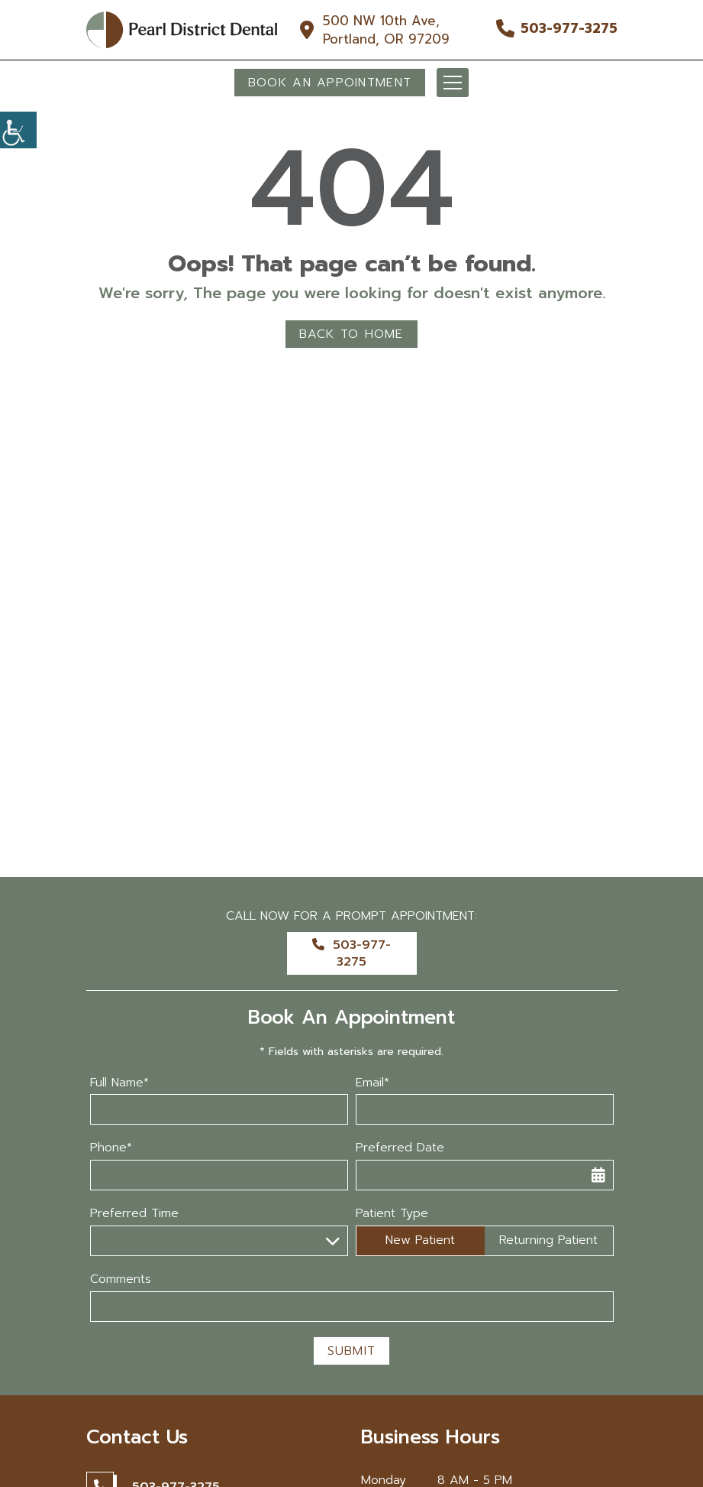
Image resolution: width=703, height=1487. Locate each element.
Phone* (111, 1148)
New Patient (420, 1240)
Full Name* (119, 1083)
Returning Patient (548, 1240)
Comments (120, 1279)
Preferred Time (134, 1214)
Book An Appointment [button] (329, 82)
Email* (372, 1083)
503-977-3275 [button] (569, 28)
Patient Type (392, 1214)
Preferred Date (400, 1148)
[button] (18, 130)
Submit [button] (351, 1351)
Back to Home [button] (351, 334)
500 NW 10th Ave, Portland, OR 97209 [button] (386, 29)
